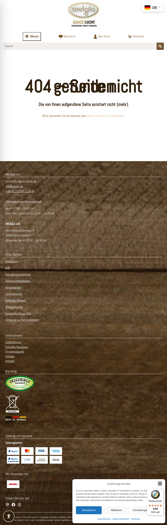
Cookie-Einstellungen (17, 281)
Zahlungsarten (13, 294)
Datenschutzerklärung (120, 518)
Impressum (135, 518)
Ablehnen (116, 510)
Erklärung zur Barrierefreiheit (22, 320)
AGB (7, 268)
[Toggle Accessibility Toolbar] (9, 516)
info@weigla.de (13, 186)
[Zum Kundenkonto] (101, 36)
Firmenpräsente (14, 352)
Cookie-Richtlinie (104, 518)
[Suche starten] (160, 46)
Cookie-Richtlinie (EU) (18, 313)
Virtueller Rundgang (16, 347)
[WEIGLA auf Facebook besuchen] (13, 505)
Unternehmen (13, 342)
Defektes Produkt (15, 300)
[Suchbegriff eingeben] (80, 46)
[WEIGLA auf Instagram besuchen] (19, 505)
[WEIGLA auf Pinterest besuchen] (7, 505)
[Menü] (161, 490)
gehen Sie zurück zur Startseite (105, 116)
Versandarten (13, 287)
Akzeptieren (89, 510)
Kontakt (10, 361)
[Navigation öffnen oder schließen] (32, 36)
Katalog (9, 356)
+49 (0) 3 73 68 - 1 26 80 (19, 191)
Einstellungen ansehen (146, 510)
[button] (160, 483)
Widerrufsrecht (14, 307)
